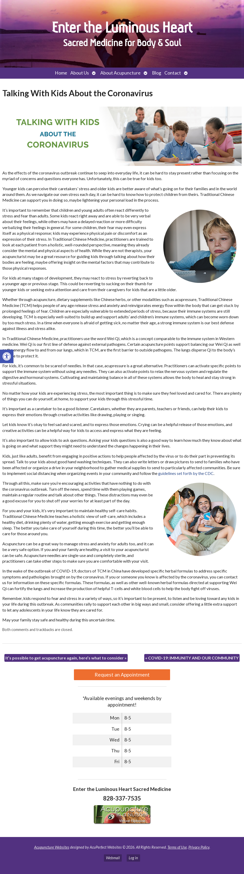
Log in (133, 858)
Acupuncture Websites (51, 847)
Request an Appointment (122, 675)
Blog (156, 73)
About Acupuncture (120, 73)
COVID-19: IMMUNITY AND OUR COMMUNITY (192, 657)
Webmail (113, 858)
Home (61, 73)
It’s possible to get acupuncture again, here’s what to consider (66, 657)
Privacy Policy (198, 847)
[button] (6, 356)
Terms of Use (177, 847)
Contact (172, 73)
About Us (79, 73)
